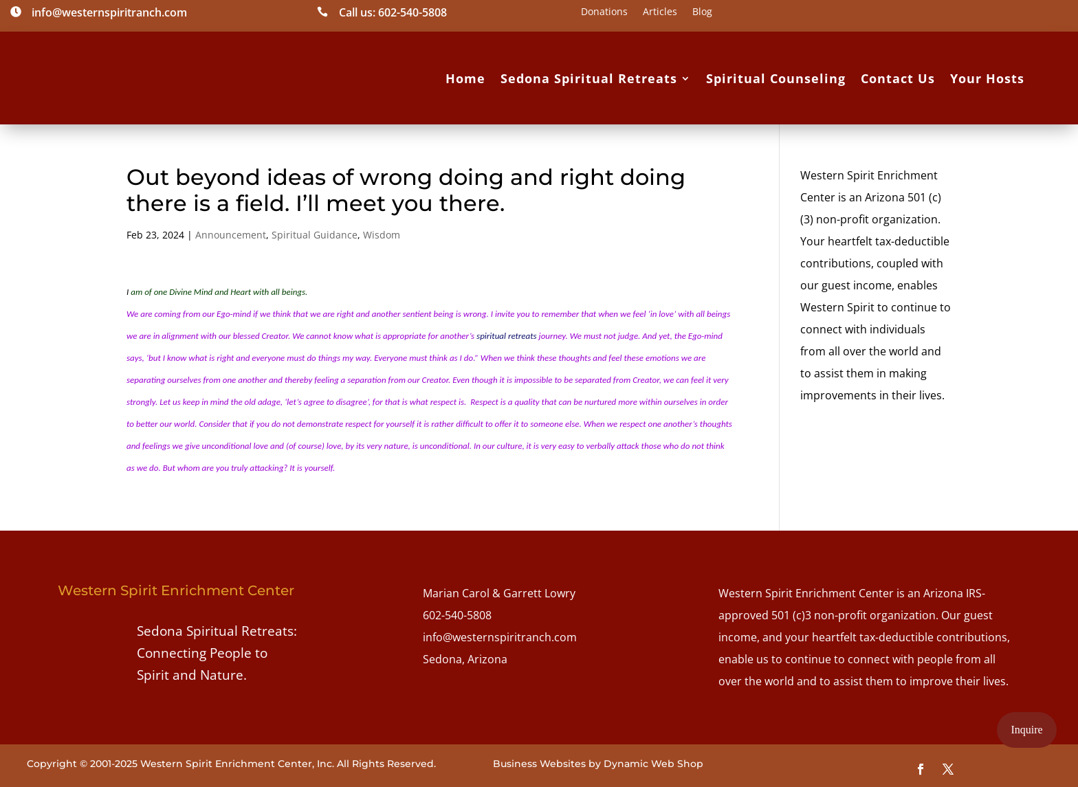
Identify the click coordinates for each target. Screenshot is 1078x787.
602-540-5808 (457, 615)
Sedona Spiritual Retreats (588, 78)
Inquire (1026, 729)
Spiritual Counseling (776, 78)
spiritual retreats (506, 336)
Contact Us (898, 78)
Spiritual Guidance (315, 234)
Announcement (230, 234)
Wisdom (381, 234)
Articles (660, 12)
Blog (702, 12)
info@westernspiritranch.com (500, 637)
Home (465, 78)
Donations (604, 12)
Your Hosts (987, 78)
